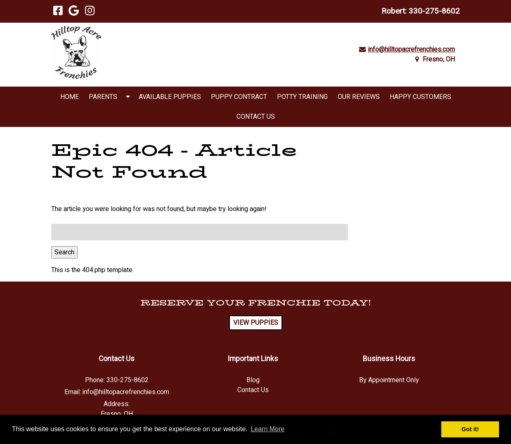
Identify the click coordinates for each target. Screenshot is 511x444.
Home (69, 97)
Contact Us (256, 117)
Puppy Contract (239, 97)
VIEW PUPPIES (255, 323)
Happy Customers (420, 97)
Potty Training (302, 97)
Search (64, 252)
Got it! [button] (470, 429)
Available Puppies (170, 97)
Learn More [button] (267, 428)
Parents (103, 97)
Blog (253, 380)
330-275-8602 (434, 11)
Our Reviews (359, 97)
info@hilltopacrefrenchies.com (411, 49)
